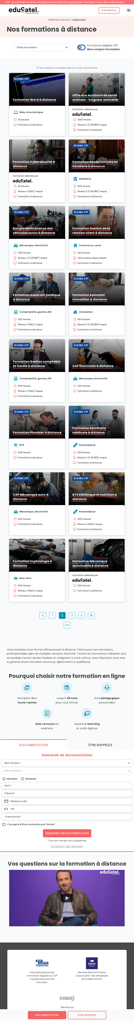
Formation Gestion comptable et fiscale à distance (36, 363)
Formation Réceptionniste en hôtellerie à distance (95, 164)
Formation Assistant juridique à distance (36, 297)
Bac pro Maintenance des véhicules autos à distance (34, 230)
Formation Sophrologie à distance (32, 563)
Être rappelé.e (109, 10)
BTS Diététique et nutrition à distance (94, 497)
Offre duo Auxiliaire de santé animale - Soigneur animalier (95, 97)
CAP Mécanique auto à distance (30, 497)
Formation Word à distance (34, 100)
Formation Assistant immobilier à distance (89, 297)
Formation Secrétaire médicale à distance (89, 430)
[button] (42, 47)
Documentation (46, 1015)
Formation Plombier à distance (37, 432)
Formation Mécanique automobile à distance (90, 563)
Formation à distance (59, 20)
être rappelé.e (87, 1015)
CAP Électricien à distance (92, 366)
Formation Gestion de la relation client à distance (92, 230)
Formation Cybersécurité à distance (34, 164)
